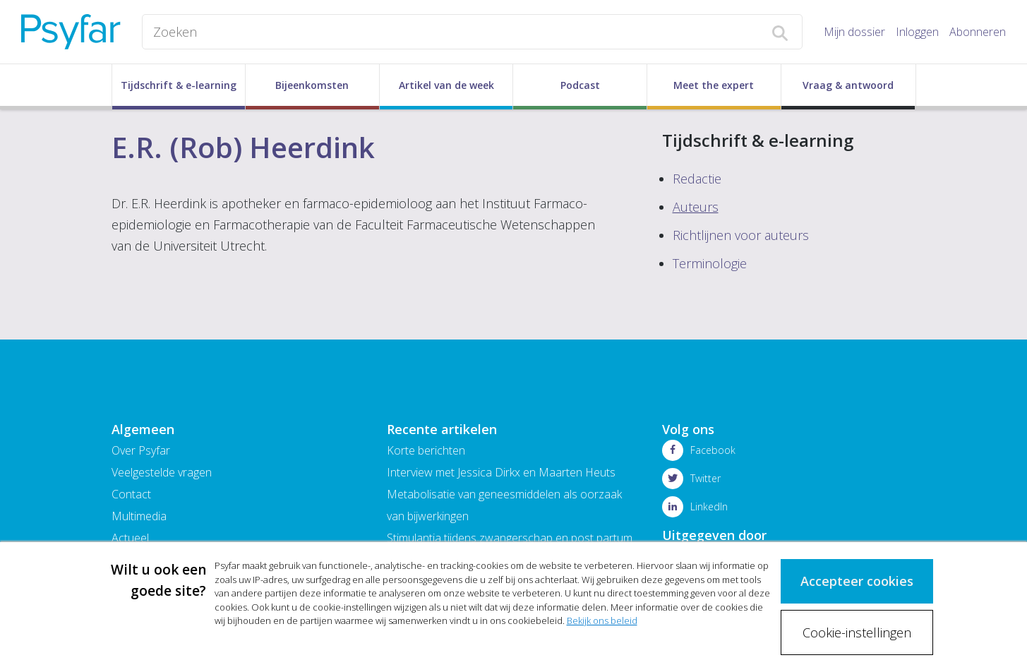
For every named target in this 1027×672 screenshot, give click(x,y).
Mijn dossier (854, 32)
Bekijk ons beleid (602, 620)
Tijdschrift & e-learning (178, 85)
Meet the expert (713, 85)
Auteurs (696, 206)
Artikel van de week (446, 85)
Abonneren (977, 32)
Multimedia (139, 516)
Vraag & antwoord (848, 85)
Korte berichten (426, 450)
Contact (131, 494)
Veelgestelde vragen (162, 472)
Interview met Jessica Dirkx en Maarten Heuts (501, 472)
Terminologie (710, 263)
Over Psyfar (141, 450)
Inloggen (917, 32)
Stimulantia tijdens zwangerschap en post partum (509, 538)
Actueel (130, 538)
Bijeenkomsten (312, 85)
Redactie (697, 178)
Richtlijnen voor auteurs (741, 235)
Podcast (580, 85)
